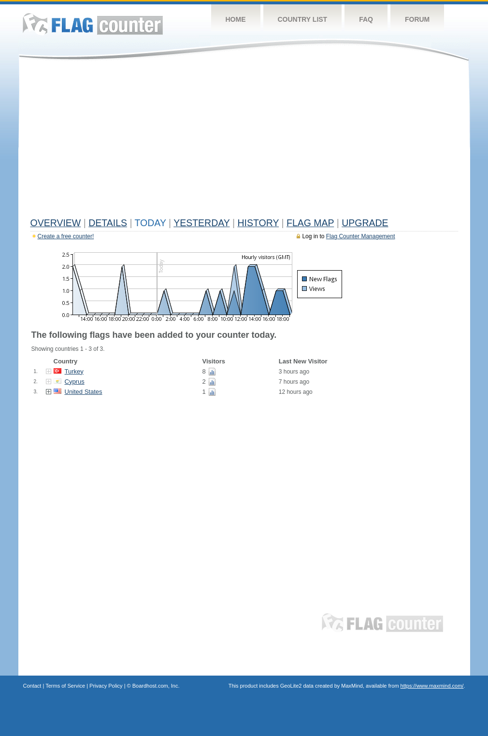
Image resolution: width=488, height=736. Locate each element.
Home (236, 19)
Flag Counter (93, 24)
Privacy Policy (105, 686)
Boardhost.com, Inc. (156, 686)
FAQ (366, 19)
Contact (32, 686)
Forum (417, 19)
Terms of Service (65, 686)
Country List (303, 19)
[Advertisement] (244, 141)
